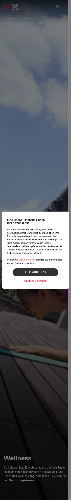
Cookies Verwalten (35, 280)
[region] (35, 250)
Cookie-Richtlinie (27, 259)
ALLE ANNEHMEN (35, 272)
